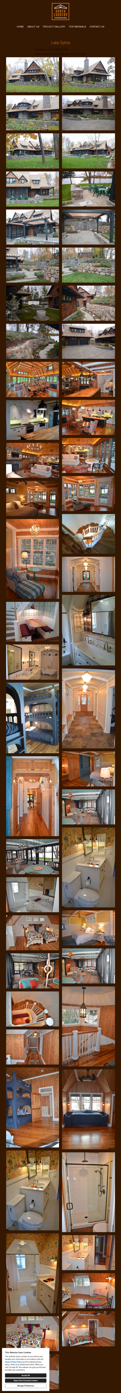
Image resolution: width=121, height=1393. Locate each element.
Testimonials (77, 26)
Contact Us (97, 26)
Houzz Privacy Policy (13, 1362)
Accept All (26, 1375)
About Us (33, 26)
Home (20, 26)
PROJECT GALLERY (54, 26)
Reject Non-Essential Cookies (26, 1381)
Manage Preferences (25, 1386)
